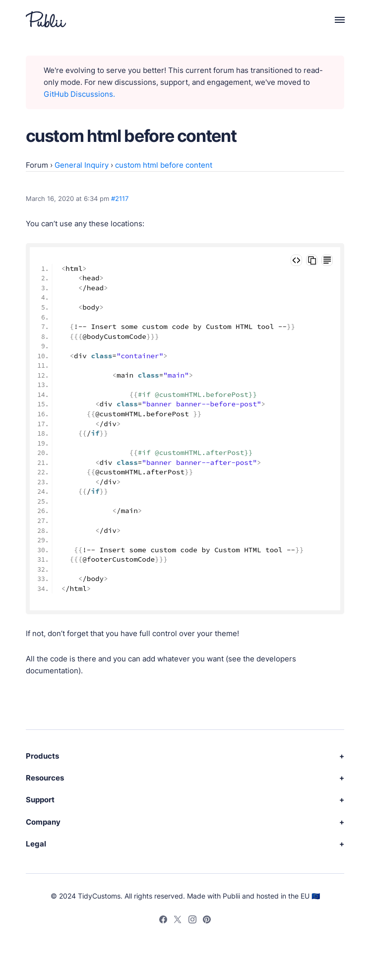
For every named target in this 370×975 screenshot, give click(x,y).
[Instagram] (192, 920)
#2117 (119, 198)
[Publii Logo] (46, 19)
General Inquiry (82, 165)
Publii (231, 896)
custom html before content (163, 165)
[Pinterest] (207, 920)
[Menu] (334, 19)
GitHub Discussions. (79, 94)
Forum (37, 165)
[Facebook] (163, 920)
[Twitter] (178, 920)
